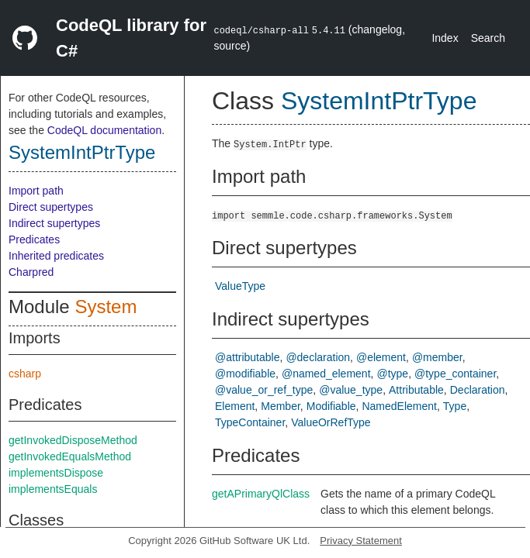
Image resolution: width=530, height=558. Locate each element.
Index (444, 38)
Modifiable (331, 406)
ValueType (240, 286)
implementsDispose (56, 473)
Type (454, 406)
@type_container (455, 373)
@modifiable (245, 373)
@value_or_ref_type (264, 390)
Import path (36, 190)
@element (381, 357)
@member (437, 357)
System (105, 306)
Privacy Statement (361, 540)
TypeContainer (250, 422)
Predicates (34, 239)
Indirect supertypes (54, 223)
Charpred (31, 272)
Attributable (416, 390)
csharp (25, 373)
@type (392, 373)
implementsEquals (53, 489)
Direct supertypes (51, 207)
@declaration (318, 357)
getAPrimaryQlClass (261, 493)
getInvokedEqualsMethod (70, 456)
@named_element (326, 373)
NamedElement (399, 406)
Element (235, 406)
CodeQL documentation (104, 130)
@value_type (351, 390)
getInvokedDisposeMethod (73, 440)
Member (280, 406)
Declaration (477, 390)
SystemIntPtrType (82, 152)
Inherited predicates (56, 256)
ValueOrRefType (330, 422)
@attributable (247, 357)
